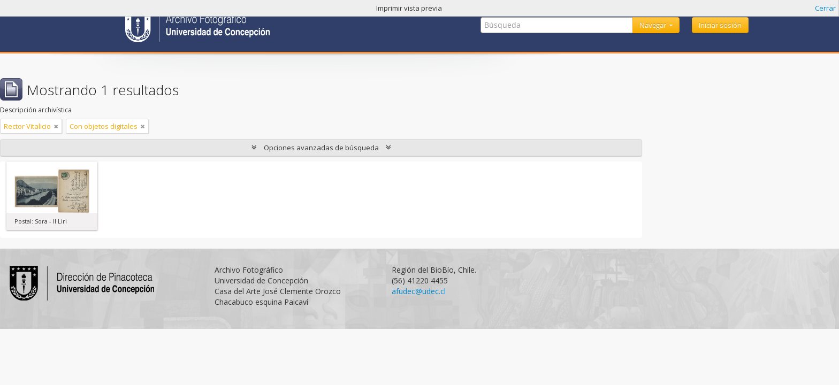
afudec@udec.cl (419, 291)
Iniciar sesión (720, 25)
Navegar (653, 25)
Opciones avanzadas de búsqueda (321, 147)
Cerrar (825, 8)
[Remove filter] (56, 126)
